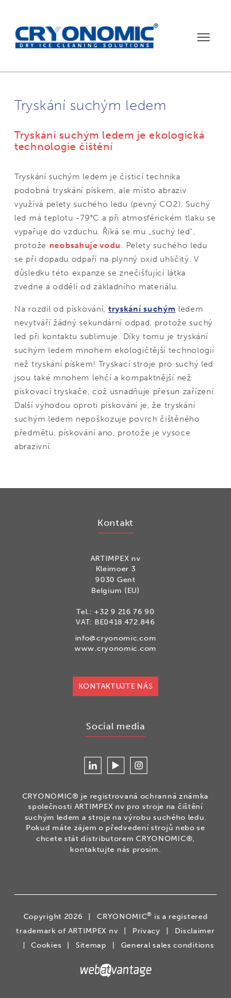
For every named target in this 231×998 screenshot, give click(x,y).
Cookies (46, 945)
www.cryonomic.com (115, 648)
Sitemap (91, 945)
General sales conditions (167, 945)
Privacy (146, 930)
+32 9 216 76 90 (124, 611)
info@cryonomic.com (115, 638)
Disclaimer (195, 930)
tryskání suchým (142, 309)
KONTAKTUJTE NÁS (116, 686)
